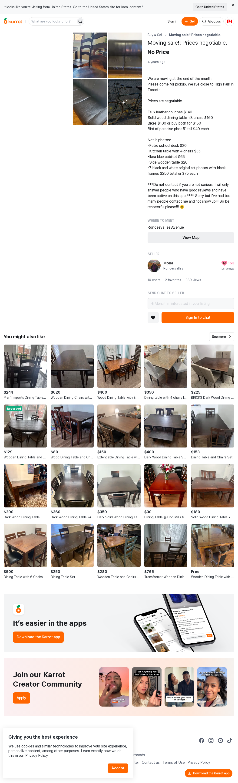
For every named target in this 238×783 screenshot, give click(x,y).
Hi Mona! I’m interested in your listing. (191, 303)
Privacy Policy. (62, 747)
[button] (221, 336)
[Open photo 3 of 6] (125, 55)
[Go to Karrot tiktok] (229, 740)
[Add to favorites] (153, 317)
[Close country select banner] (233, 5)
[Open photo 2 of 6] (90, 55)
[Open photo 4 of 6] (90, 102)
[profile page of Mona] (154, 265)
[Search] (80, 21)
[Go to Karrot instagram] (211, 740)
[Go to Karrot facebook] (202, 740)
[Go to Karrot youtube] (220, 740)
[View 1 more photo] (125, 102)
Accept (119, 759)
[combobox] (53, 21)
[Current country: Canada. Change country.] (229, 21)
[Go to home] (13, 21)
